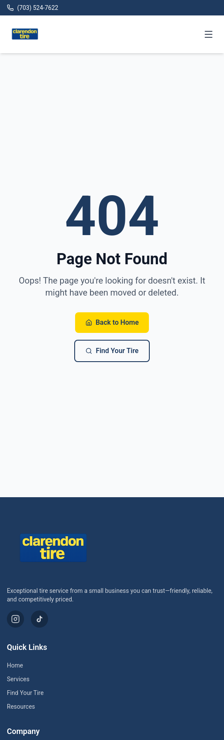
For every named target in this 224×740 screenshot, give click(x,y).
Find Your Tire (112, 351)
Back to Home (112, 322)
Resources (21, 706)
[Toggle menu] (208, 34)
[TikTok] (39, 619)
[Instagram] (15, 619)
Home (15, 665)
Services (18, 679)
